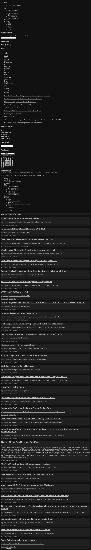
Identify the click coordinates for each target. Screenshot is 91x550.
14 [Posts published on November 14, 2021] (12, 161)
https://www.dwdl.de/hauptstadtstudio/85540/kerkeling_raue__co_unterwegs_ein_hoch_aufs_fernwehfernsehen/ (33, 327)
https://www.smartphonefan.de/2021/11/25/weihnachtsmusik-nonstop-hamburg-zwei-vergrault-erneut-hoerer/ (32, 422)
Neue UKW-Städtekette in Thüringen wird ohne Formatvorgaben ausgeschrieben (27, 96)
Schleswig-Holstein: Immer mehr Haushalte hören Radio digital (22, 111)
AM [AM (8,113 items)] (6, 53)
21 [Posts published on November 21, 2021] (12, 163)
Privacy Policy (6, 45)
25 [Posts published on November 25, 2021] (7, 165)
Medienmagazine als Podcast (12, 113)
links (9, 23)
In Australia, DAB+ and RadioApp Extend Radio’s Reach (27, 408)
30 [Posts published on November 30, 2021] (3, 167)
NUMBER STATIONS (10, 117)
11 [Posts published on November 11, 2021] (7, 161)
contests (10, 27)
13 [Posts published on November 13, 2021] (10, 161)
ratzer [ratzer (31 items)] (5, 85)
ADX (2, 130)
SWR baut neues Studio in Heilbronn (17, 366)
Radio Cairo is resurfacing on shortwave (19, 540)
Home (6, 2)
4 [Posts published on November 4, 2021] (6, 159)
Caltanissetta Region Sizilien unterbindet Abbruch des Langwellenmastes (34, 376)
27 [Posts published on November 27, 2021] (10, 165)
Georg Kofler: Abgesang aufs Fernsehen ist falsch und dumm (21, 105)
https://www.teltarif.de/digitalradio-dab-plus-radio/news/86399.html (20, 478)
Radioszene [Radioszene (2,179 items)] (9, 83)
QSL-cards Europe (13, 16)
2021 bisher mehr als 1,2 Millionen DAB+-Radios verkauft (27, 474)
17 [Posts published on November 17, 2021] (5, 163)
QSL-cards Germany (14, 18)
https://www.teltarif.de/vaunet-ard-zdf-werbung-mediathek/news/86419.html (22, 488)
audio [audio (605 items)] (6, 56)
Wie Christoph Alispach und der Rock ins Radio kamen (20, 102)
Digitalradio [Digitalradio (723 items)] (8, 62)
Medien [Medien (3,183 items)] (7, 77)
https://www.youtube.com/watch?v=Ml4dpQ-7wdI (15, 232)
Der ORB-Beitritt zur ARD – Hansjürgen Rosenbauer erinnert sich (31, 334)
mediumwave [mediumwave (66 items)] (7, 79)
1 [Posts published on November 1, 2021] (1, 159)
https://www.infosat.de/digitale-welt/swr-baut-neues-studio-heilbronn (20, 369)
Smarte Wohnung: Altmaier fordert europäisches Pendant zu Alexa (23, 99)
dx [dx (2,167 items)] (5, 64)
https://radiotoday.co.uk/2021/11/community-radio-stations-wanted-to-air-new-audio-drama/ (27, 522)
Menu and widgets (6, 32)
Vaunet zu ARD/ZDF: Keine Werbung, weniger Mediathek (27, 485)
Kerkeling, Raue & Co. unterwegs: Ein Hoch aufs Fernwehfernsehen (32, 324)
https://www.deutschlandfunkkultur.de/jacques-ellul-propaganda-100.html (22, 274)
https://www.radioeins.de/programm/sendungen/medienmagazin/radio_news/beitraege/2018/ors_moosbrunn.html (33, 243)
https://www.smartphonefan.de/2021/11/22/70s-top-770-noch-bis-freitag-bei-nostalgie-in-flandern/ (29, 467)
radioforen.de (5, 138)
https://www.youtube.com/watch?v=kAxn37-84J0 (15, 338)
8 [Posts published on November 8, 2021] (1, 161)
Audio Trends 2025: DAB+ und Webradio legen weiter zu (20, 108)
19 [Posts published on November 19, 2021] (9, 163)
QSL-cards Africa (13, 10)
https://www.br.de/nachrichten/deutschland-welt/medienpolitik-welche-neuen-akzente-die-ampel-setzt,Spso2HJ (32, 253)
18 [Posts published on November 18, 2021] (7, 163)
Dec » (6, 169)
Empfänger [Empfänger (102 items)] (7, 68)
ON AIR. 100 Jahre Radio (12, 387)
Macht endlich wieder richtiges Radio (18, 345)
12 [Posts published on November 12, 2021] (9, 161)
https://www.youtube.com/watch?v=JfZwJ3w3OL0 (15, 296)
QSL (5, 8)
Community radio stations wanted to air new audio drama (27, 519)
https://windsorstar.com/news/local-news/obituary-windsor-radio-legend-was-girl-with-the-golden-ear (30, 264)
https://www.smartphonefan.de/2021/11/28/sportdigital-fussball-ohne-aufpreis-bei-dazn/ (26, 222)
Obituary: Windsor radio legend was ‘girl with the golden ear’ (29, 260)
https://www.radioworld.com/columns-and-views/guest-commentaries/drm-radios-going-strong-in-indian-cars (32, 317)
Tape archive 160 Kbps (14, 5)
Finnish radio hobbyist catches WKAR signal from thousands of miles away (35, 495)
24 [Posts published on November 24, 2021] (5, 165)
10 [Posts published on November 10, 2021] (5, 161)
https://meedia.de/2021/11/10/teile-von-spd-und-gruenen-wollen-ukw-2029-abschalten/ (25, 401)
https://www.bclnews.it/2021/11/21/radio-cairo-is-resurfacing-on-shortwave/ (22, 544)
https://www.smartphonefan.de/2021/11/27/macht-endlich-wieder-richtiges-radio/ (24, 348)
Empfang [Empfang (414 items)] (7, 66)
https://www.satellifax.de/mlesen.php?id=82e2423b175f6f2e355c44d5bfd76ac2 (23, 359)
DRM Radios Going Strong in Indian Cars (20, 313)
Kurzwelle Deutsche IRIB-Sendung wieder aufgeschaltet (26, 281)
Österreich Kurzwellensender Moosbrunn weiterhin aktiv (27, 239)
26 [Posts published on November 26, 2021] (9, 165)
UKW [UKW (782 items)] (6, 92)
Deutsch (6, 20)
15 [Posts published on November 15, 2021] (1, 163)
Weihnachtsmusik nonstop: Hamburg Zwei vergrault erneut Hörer (31, 418)
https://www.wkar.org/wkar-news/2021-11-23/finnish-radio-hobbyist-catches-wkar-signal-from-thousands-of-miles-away (35, 499)
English (6, 21)
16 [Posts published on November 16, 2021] (3, 163)
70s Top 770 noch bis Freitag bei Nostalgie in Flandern (25, 464)
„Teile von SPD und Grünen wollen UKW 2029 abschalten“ (28, 397)
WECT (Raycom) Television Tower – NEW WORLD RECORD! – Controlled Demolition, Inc (43, 302)
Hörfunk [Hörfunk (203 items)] (6, 72)
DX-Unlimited (6, 132)
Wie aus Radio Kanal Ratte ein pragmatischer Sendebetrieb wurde (23, 122)
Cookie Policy (40, 175)
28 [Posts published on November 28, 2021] (12, 165)
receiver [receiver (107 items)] (6, 86)
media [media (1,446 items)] (6, 74)
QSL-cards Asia (12, 15)
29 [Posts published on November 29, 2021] (1, 167)
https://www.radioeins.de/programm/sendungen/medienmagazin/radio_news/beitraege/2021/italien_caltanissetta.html (34, 380)
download (7, 4)
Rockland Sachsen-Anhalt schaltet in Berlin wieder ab (25, 529)
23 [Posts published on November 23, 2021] (3, 165)
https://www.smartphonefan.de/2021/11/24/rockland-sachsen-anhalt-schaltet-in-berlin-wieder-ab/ (28, 533)
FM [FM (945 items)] (5, 70)
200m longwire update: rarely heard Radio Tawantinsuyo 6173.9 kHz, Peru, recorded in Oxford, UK (32, 120)
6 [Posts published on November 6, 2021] (10, 159)
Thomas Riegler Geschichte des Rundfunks (20, 442)
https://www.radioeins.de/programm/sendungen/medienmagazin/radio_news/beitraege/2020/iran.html (29, 285)
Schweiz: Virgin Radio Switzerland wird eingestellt (24, 355)
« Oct (2, 169)
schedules (10, 24)
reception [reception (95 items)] (6, 88)
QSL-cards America (13, 12)
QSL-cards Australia (13, 13)
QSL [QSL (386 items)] (5, 81)
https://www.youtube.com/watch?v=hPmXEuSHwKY (16, 306)
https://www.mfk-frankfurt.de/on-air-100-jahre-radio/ (16, 390)
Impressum (5, 41)
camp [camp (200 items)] (5, 57)
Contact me (7, 7)
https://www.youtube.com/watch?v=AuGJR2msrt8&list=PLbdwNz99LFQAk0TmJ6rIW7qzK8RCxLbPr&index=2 (33, 435)
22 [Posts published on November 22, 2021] (1, 165)
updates (10, 29)
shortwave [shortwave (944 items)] (8, 90)
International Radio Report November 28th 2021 (23, 229)
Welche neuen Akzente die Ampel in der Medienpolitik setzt (28, 250)
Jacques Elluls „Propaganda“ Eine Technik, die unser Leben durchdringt (34, 271)
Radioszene (5, 136)
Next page (8, 548)
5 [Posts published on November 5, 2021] (8, 159)
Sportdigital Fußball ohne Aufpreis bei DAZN (21, 218)
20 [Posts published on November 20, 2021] (10, 163)
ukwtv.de (4, 134)
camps (9, 26)
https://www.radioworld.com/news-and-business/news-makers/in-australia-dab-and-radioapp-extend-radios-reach (33, 412)
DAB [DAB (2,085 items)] (6, 59)
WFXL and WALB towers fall (14, 292)
